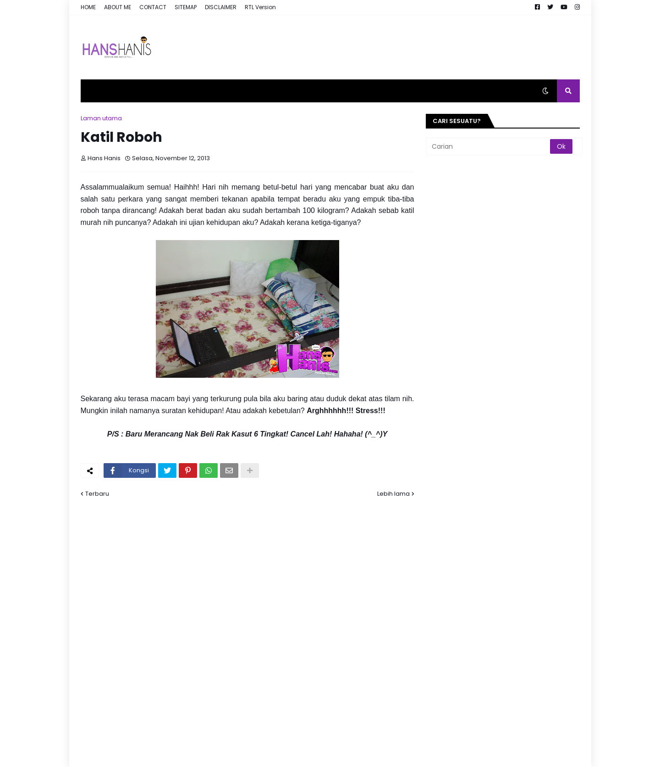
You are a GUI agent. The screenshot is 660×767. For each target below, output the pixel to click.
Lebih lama (393, 493)
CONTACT (152, 7)
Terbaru (97, 493)
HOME (88, 7)
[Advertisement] (413, 47)
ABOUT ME (117, 7)
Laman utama (101, 118)
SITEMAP (186, 7)
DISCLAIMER (220, 7)
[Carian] (488, 146)
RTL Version (260, 7)
